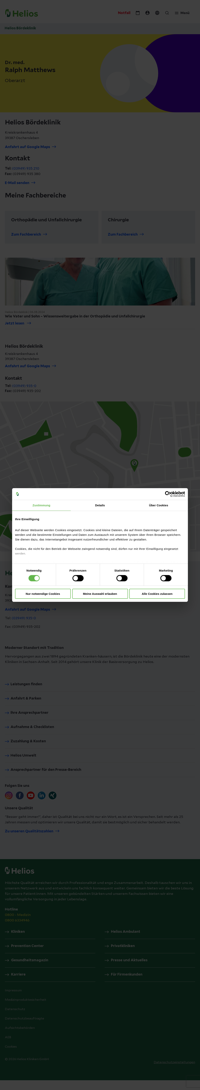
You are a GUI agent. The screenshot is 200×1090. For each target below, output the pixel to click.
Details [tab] (100, 505)
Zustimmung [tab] (41, 505)
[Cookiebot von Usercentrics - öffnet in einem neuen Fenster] (168, 494)
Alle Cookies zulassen (157, 593)
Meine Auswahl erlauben (100, 593)
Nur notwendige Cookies (43, 593)
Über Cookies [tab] (158, 505)
